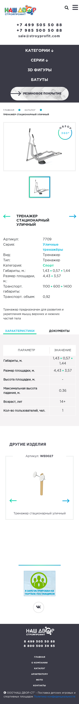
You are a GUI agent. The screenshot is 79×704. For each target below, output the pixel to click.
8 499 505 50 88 (39, 641)
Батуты (39, 80)
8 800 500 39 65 (39, 646)
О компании (39, 663)
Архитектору (39, 674)
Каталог (30, 110)
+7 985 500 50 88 (40, 30)
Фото (39, 680)
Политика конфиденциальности (54, 697)
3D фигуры (40, 70)
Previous (13, 501)
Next (66, 501)
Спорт (48, 265)
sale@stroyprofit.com (39, 36)
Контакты (39, 686)
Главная (8, 110)
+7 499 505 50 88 (40, 25)
